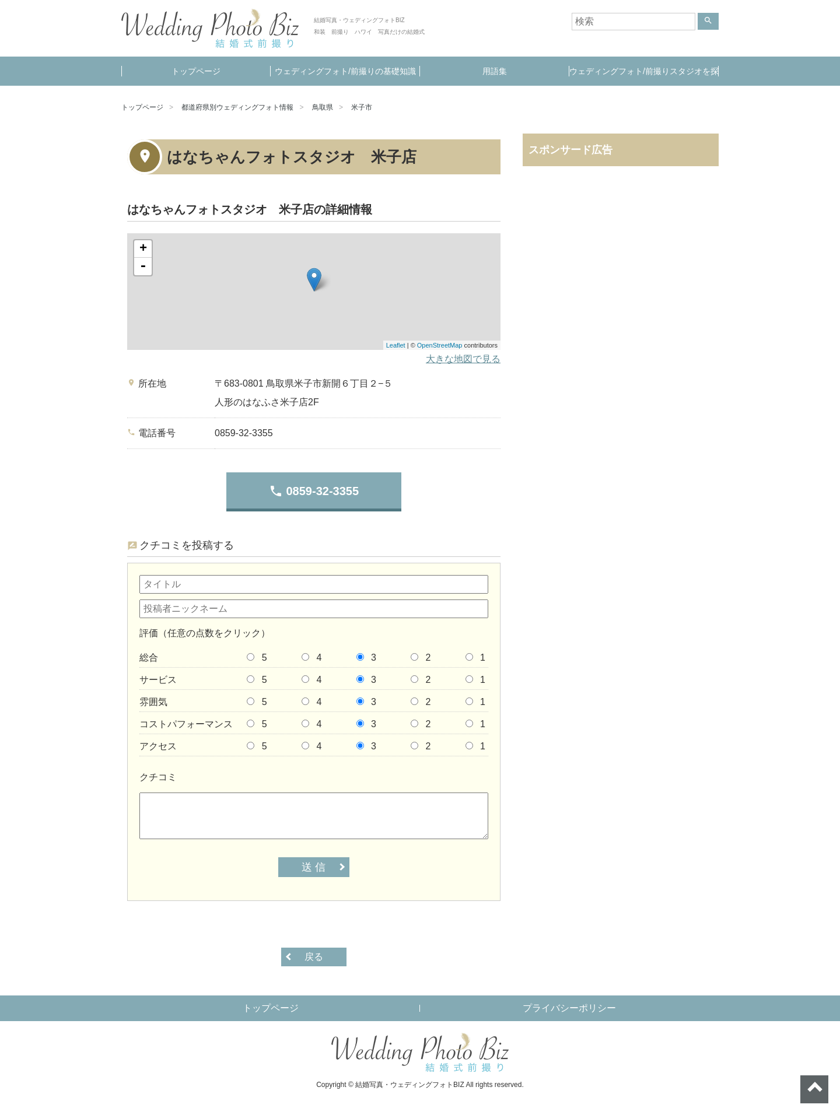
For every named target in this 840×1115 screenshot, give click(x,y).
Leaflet (395, 345)
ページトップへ (814, 1089)
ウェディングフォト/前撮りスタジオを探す (644, 76)
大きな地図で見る (463, 359)
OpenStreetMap (440, 345)
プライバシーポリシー (569, 1008)
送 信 (314, 867)
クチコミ (158, 777)
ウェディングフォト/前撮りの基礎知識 (345, 71)
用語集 (494, 71)
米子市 (361, 107)
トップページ (196, 71)
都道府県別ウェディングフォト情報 (237, 107)
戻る (313, 957)
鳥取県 (322, 107)
